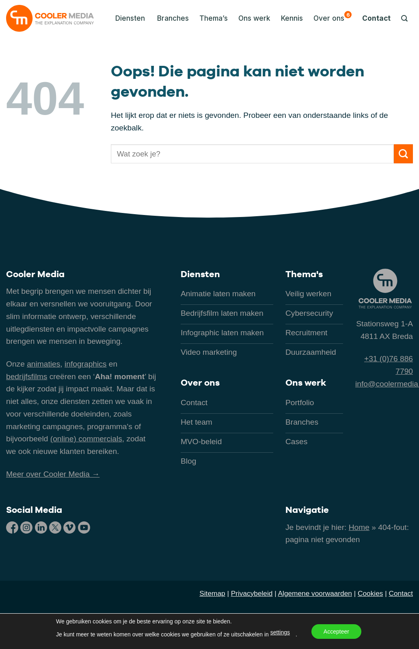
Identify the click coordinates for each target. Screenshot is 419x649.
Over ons (332, 16)
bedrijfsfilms (26, 376)
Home (359, 527)
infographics (85, 364)
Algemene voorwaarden (315, 593)
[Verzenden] (403, 153)
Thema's (304, 274)
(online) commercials (86, 438)
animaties (43, 364)
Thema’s (213, 18)
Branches (173, 18)
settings (280, 632)
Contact (376, 18)
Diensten (200, 274)
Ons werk (254, 18)
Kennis (292, 18)
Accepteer (336, 631)
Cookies (370, 593)
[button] (128, 18)
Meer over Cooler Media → (52, 474)
